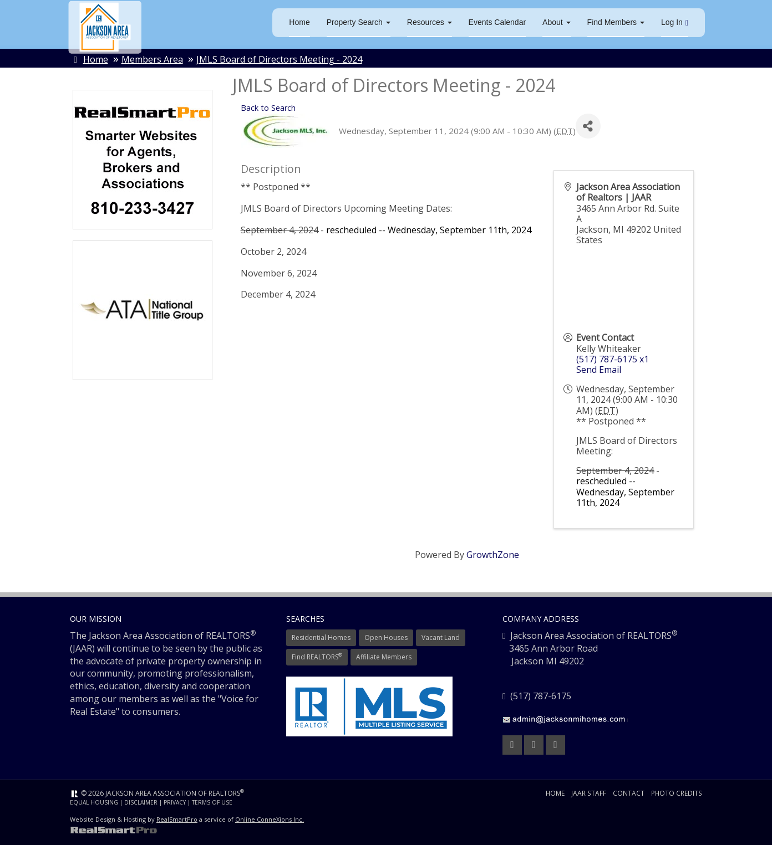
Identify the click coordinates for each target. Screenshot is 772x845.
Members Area (152, 59)
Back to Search (268, 108)
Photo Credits (676, 793)
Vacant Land (440, 637)
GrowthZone (492, 555)
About (556, 22)
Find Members (615, 22)
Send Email (598, 369)
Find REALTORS (317, 657)
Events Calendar (497, 22)
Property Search (358, 22)
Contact (628, 793)
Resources (429, 22)
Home (299, 22)
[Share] (588, 126)
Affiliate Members (384, 657)
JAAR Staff (589, 793)
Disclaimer (141, 802)
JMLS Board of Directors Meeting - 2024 (279, 59)
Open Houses (386, 637)
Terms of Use (212, 802)
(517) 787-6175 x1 (612, 359)
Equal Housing (94, 802)
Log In (674, 22)
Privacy (175, 802)
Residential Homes (321, 637)
